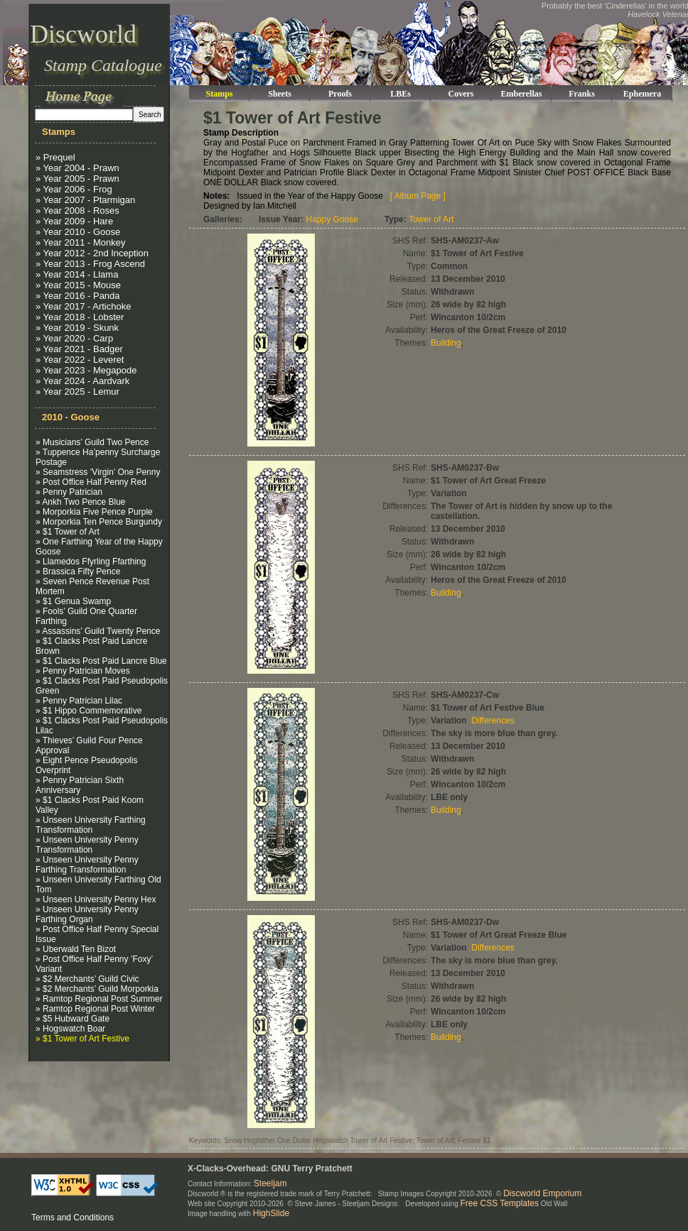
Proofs (340, 94)
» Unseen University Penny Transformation (87, 845)
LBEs (400, 94)
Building (446, 343)
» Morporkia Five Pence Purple (94, 512)
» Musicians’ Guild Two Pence (92, 442)
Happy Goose (332, 219)
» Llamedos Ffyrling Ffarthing (91, 562)
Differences (492, 721)
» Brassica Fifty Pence (78, 571)
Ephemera (642, 94)
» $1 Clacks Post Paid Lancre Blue (101, 661)
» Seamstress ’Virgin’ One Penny (98, 472)
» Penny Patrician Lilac (79, 701)
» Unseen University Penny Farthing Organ (87, 914)
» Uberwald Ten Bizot (76, 949)
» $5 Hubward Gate (72, 1019)
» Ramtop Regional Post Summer (99, 999)
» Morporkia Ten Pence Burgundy (99, 522)
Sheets (279, 94)
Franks (582, 94)
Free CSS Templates (500, 1203)
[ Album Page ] (418, 196)
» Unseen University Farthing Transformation (91, 825)
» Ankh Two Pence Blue (81, 502)
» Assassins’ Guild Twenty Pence (98, 631)
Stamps (218, 94)
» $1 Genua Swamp (73, 601)
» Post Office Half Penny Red (91, 482)
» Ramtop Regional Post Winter (95, 1009)
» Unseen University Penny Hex (96, 899)
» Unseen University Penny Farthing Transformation (87, 865)
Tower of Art (431, 219)
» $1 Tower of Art (68, 532)
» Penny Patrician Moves (83, 671)
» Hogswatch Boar (70, 1029)
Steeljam (270, 1183)
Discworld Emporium (542, 1193)
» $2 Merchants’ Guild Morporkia (97, 989)
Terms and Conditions (72, 1217)
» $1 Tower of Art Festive (82, 1039)
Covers (461, 94)
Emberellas (521, 94)
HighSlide (271, 1213)
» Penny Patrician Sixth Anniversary (80, 785)
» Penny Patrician (69, 492)
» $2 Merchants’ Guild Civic (87, 979)
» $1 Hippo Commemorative (88, 711)
